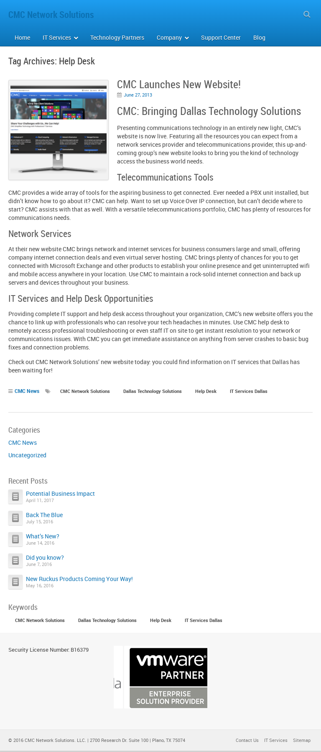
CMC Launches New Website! (179, 84)
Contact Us (247, 741)
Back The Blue (44, 515)
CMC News (27, 390)
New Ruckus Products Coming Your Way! (79, 579)
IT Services (276, 741)
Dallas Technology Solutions (152, 391)
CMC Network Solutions (85, 391)
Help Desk (206, 391)
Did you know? (45, 557)
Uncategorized (27, 455)
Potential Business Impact (60, 493)
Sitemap (302, 741)
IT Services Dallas (249, 391)
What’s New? (42, 536)
